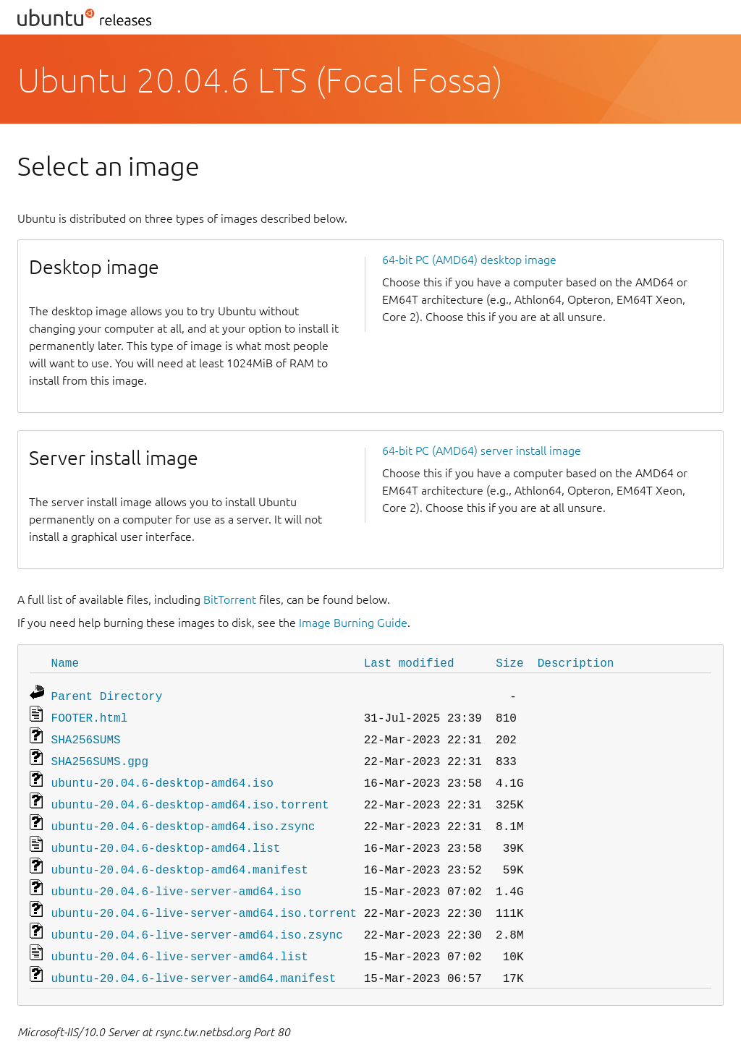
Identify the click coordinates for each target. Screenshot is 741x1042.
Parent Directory (107, 694)
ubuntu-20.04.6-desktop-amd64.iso (162, 775)
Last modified (409, 662)
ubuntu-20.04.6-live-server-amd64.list (179, 937)
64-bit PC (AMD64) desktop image (469, 259)
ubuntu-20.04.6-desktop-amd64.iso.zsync (183, 816)
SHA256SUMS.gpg (99, 755)
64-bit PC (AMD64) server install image (481, 450)
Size (509, 662)
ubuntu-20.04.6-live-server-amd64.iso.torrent (204, 897)
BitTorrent (229, 599)
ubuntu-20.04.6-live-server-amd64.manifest (193, 957)
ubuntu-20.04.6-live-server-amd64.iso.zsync (197, 917)
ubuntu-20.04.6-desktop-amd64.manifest (179, 856)
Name (65, 662)
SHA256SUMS (86, 735)
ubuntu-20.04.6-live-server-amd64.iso (176, 876)
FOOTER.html (89, 714)
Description (576, 662)
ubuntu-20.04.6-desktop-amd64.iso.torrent (190, 795)
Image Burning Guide (353, 622)
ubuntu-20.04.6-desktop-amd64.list (166, 836)
